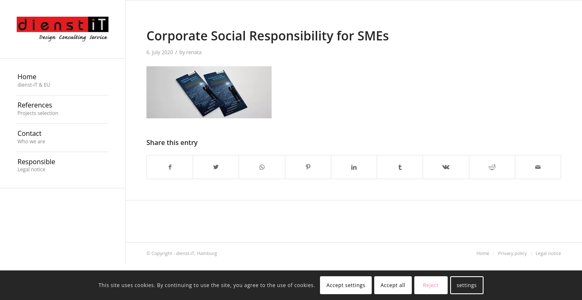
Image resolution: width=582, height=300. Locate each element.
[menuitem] (62, 81)
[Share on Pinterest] (308, 167)
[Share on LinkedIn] (354, 167)
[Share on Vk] (446, 167)
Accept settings (346, 285)
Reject (431, 285)
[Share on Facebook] (170, 167)
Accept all (392, 285)
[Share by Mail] (538, 167)
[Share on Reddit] (492, 167)
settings (466, 285)
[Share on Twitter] (216, 167)
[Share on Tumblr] (400, 167)
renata (194, 52)
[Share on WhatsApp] (262, 167)
